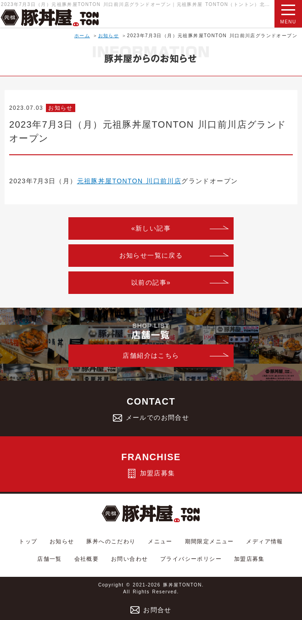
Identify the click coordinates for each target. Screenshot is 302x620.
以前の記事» (151, 282)
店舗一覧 (49, 559)
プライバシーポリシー (191, 559)
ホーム (82, 35)
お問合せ (151, 609)
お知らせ (108, 35)
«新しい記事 (151, 228)
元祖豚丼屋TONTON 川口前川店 (129, 181)
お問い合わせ (129, 559)
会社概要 (86, 559)
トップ (28, 541)
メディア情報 (264, 541)
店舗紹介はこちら (151, 355)
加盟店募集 (249, 559)
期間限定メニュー (209, 541)
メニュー (160, 541)
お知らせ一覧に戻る (151, 255)
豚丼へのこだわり (110, 541)
